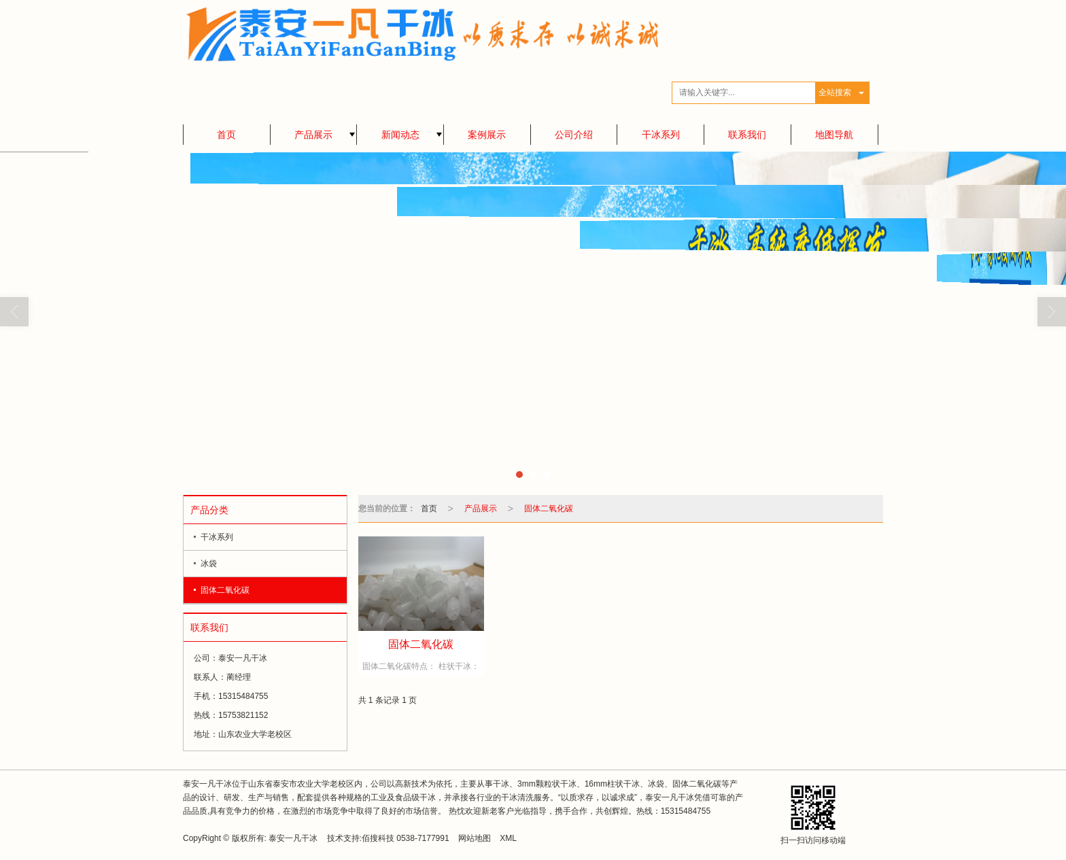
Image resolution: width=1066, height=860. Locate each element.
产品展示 (313, 134)
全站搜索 (835, 92)
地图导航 (834, 134)
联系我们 (747, 134)
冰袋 (209, 563)
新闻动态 (400, 134)
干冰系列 (661, 134)
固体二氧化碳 (225, 590)
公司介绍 (574, 134)
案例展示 (487, 134)
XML (508, 838)
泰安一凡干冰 (293, 838)
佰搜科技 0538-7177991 (405, 838)
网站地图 (474, 838)
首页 (226, 134)
